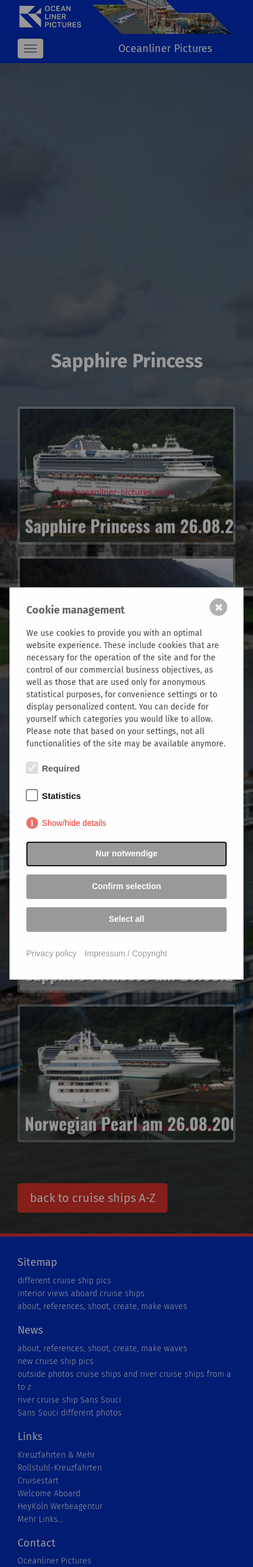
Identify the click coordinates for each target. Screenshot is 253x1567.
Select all (127, 919)
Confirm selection (126, 886)
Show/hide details (74, 823)
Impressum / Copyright (126, 953)
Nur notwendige (126, 853)
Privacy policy (51, 953)
